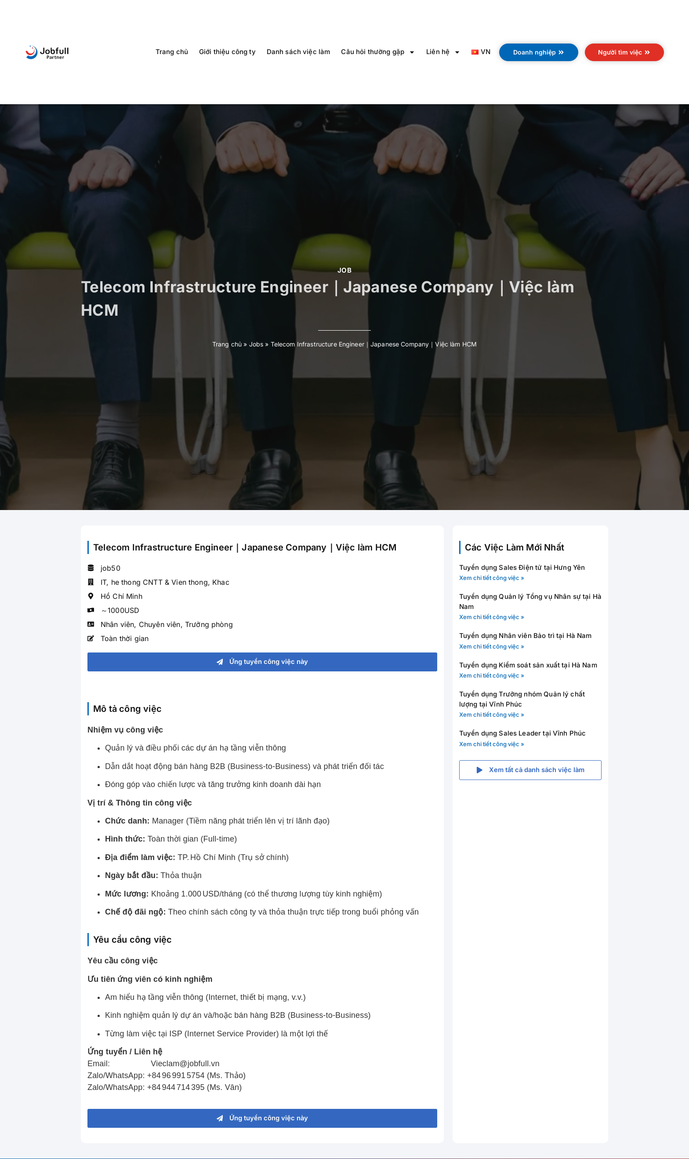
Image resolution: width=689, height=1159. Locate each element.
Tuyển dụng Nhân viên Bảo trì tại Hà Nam (525, 635)
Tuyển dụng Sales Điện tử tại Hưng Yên (522, 567)
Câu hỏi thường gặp (378, 52)
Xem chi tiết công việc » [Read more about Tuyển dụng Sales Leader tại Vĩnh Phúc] (491, 743)
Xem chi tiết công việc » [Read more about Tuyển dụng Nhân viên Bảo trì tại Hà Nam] (491, 646)
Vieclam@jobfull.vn (185, 1064)
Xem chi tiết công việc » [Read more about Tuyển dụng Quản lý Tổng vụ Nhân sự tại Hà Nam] (491, 616)
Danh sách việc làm (298, 51)
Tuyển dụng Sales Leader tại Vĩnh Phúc (522, 733)
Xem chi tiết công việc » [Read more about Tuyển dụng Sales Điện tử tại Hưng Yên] (491, 577)
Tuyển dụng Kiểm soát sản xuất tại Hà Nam (528, 665)
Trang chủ (172, 51)
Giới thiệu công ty (227, 51)
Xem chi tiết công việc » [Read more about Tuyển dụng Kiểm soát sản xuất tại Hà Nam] (491, 675)
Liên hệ (443, 52)
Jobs (256, 344)
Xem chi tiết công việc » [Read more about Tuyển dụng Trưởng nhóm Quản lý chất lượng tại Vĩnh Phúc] (491, 714)
